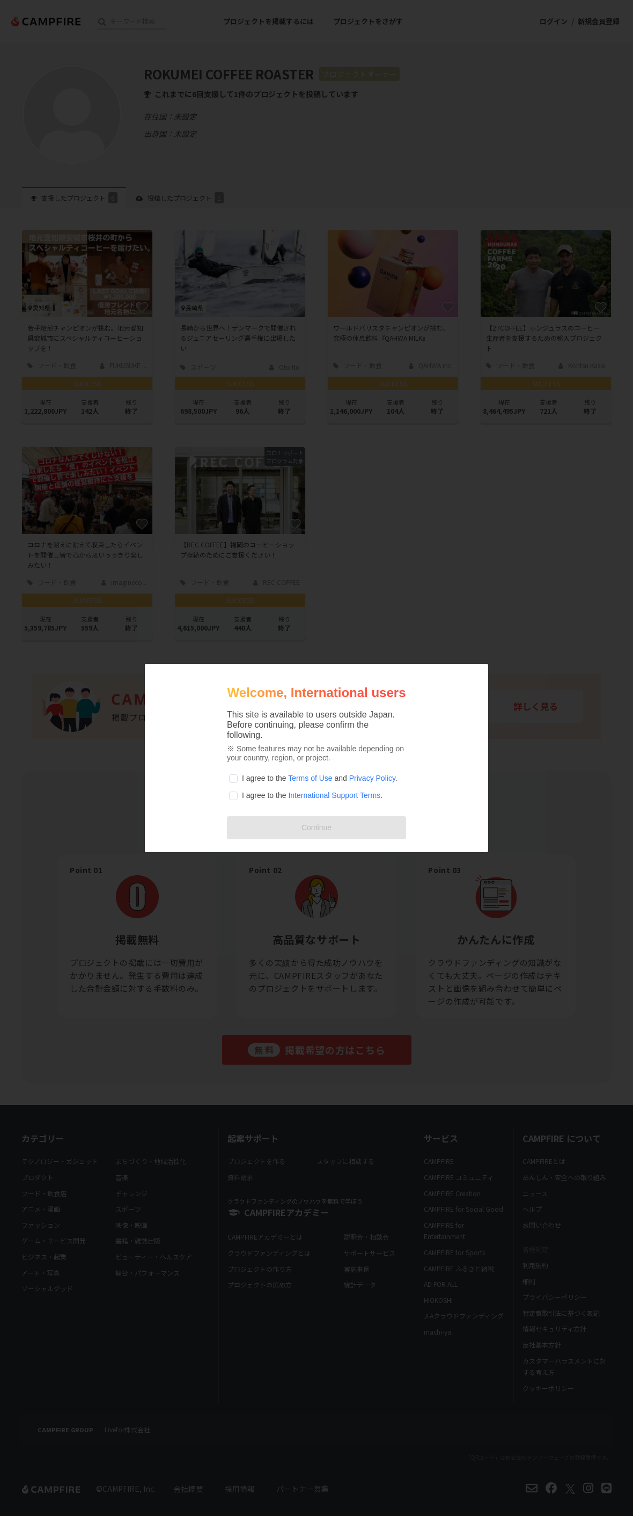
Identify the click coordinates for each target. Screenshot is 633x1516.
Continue (316, 827)
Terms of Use (310, 778)
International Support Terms (334, 795)
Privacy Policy (372, 778)
